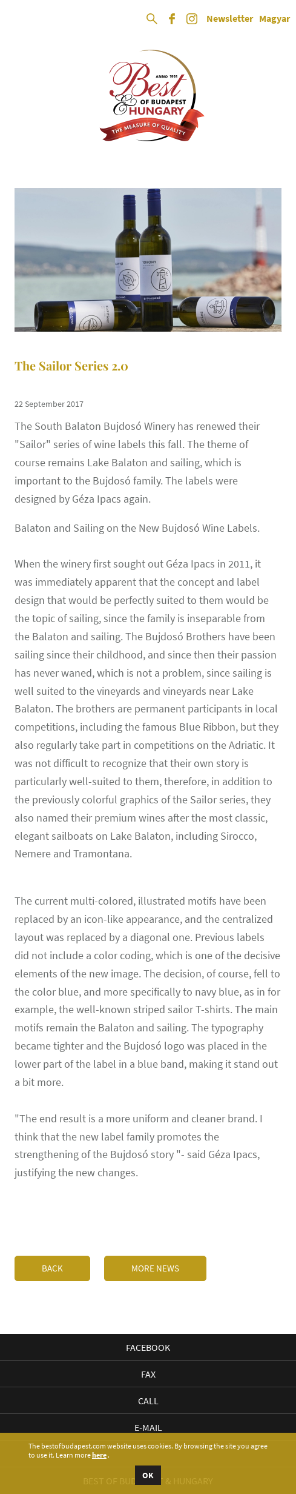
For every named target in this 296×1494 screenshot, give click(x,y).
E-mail (148, 1427)
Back (52, 1268)
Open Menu (19, 19)
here (99, 1455)
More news (155, 1268)
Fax (148, 1374)
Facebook (148, 1347)
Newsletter (229, 18)
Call (148, 1401)
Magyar (274, 18)
